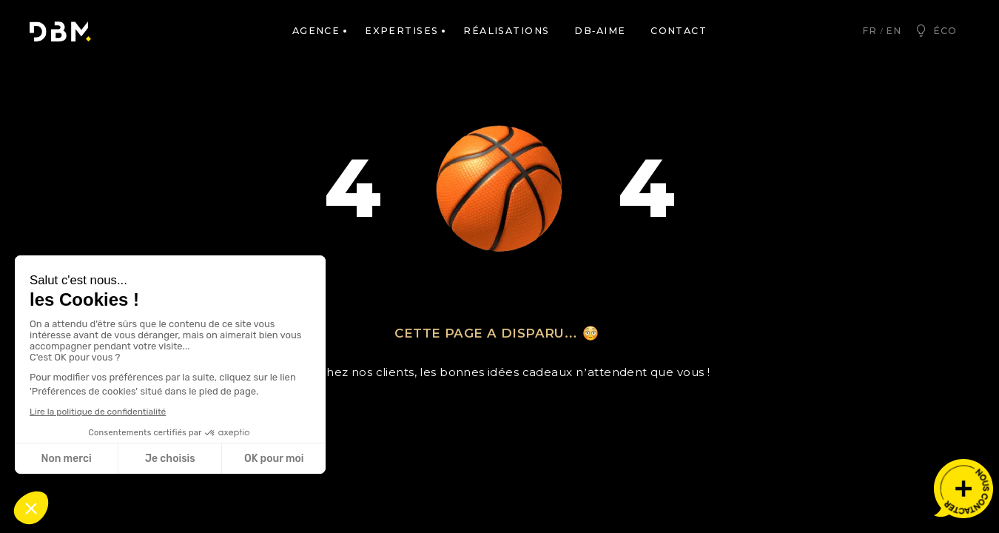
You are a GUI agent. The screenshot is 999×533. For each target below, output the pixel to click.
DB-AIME (599, 30)
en (893, 30)
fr (869, 30)
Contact (678, 30)
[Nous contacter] (963, 488)
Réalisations (506, 30)
